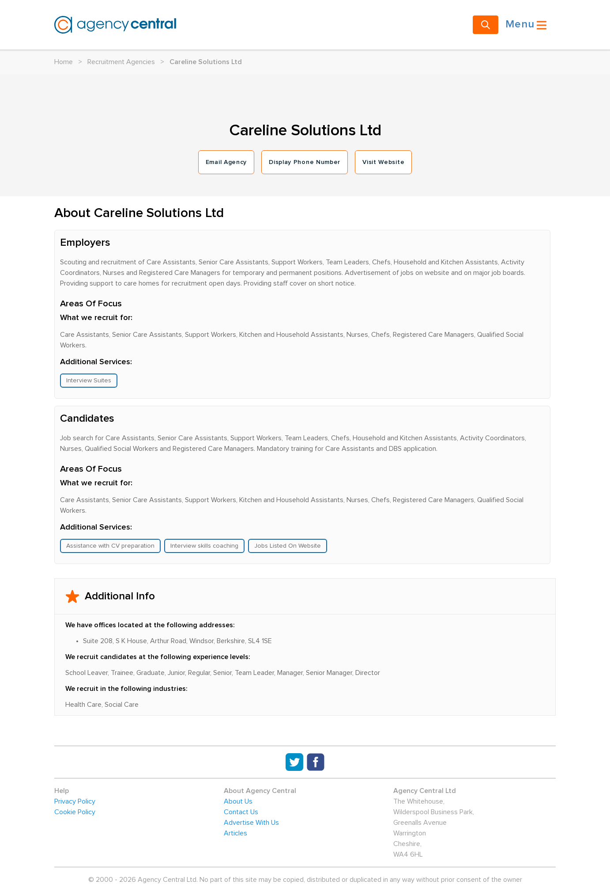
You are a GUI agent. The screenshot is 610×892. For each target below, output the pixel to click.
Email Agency (226, 162)
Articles (235, 833)
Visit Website (383, 162)
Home (63, 61)
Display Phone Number (304, 162)
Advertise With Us (251, 822)
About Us (238, 801)
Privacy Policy (74, 801)
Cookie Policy (74, 812)
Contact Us (241, 812)
